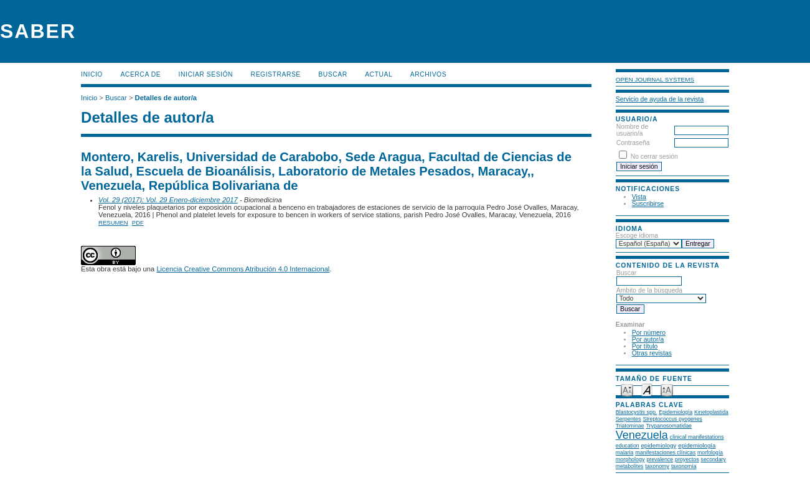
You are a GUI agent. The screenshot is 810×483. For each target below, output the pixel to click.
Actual (378, 74)
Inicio (92, 74)
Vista (639, 197)
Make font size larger (667, 389)
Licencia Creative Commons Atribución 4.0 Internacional (242, 269)
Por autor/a (648, 339)
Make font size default (647, 389)
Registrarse (276, 74)
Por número (649, 332)
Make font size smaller (627, 389)
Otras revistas (652, 353)
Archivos (428, 74)
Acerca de (140, 74)
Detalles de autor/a (166, 97)
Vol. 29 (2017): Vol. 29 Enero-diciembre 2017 (168, 200)
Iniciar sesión (206, 74)
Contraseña (633, 142)
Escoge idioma (637, 235)
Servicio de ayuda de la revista (660, 99)
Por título (645, 346)
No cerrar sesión (654, 156)
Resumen (113, 222)
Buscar (332, 74)
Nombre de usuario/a (632, 130)
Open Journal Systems (655, 79)
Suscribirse (648, 203)
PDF (138, 222)
